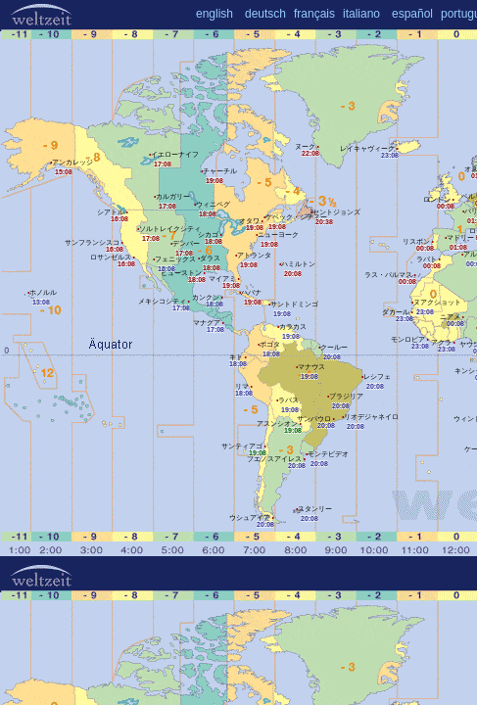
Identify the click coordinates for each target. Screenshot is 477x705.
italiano (361, 14)
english (214, 14)
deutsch (265, 14)
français (314, 14)
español (412, 14)
